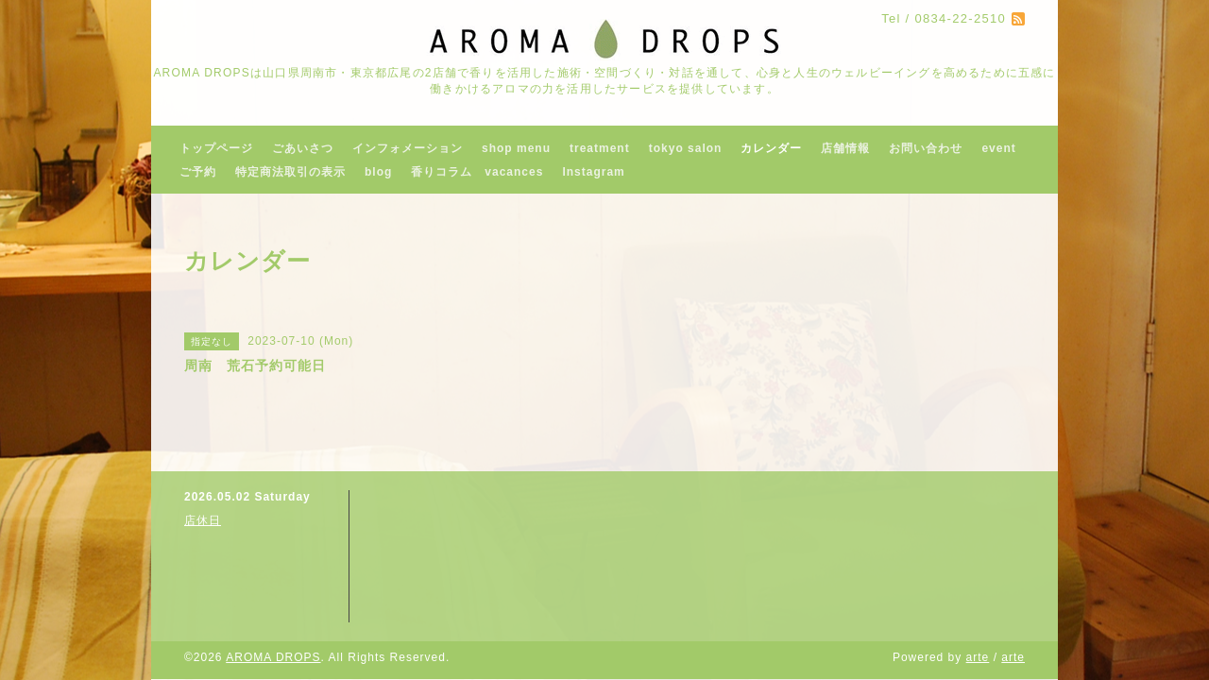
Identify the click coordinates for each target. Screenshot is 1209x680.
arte (978, 657)
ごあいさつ (302, 148)
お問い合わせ (925, 148)
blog (378, 171)
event (998, 148)
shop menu (516, 148)
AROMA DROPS (273, 657)
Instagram (593, 171)
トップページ (216, 148)
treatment (600, 148)
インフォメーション (407, 148)
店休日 (202, 520)
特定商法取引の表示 (290, 171)
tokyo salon (686, 148)
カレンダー (771, 148)
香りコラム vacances (477, 171)
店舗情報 (845, 148)
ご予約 (197, 171)
